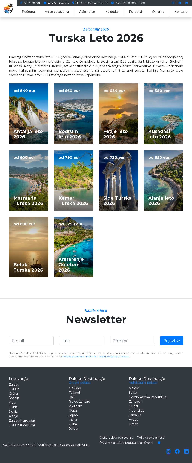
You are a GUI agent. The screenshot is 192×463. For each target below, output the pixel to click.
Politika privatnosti (73, 356)
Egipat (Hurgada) (22, 420)
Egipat (14, 384)
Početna (28, 11)
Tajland (74, 392)
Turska (14, 389)
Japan (73, 415)
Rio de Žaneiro (79, 401)
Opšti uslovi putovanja (116, 437)
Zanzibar (135, 401)
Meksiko (75, 388)
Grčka (13, 393)
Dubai (133, 406)
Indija (73, 419)
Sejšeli (133, 392)
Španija (14, 398)
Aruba (133, 419)
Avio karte (87, 11)
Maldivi (134, 388)
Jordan (74, 428)
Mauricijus (136, 410)
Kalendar (112, 11)
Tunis (13, 407)
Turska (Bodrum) (22, 425)
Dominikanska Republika (147, 397)
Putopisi (135, 11)
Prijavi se (171, 341)
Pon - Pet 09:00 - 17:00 (128, 3)
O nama (158, 11)
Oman (133, 424)
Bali (71, 397)
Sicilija (13, 411)
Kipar (12, 402)
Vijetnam (75, 406)
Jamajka (135, 415)
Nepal (73, 410)
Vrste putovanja (57, 11)
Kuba (73, 424)
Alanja (13, 416)
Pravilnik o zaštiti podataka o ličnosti (107, 356)
